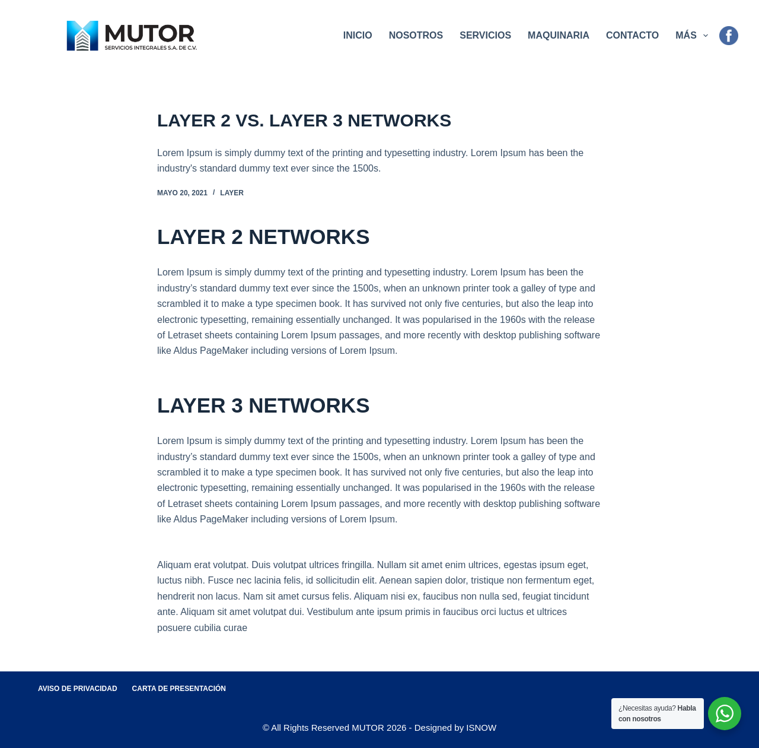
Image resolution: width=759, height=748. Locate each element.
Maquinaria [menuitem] (558, 35)
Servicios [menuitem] (485, 35)
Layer (232, 193)
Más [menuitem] (694, 35)
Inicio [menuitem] (357, 35)
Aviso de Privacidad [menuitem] (77, 688)
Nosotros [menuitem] (416, 35)
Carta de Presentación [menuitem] (179, 688)
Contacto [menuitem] (632, 35)
